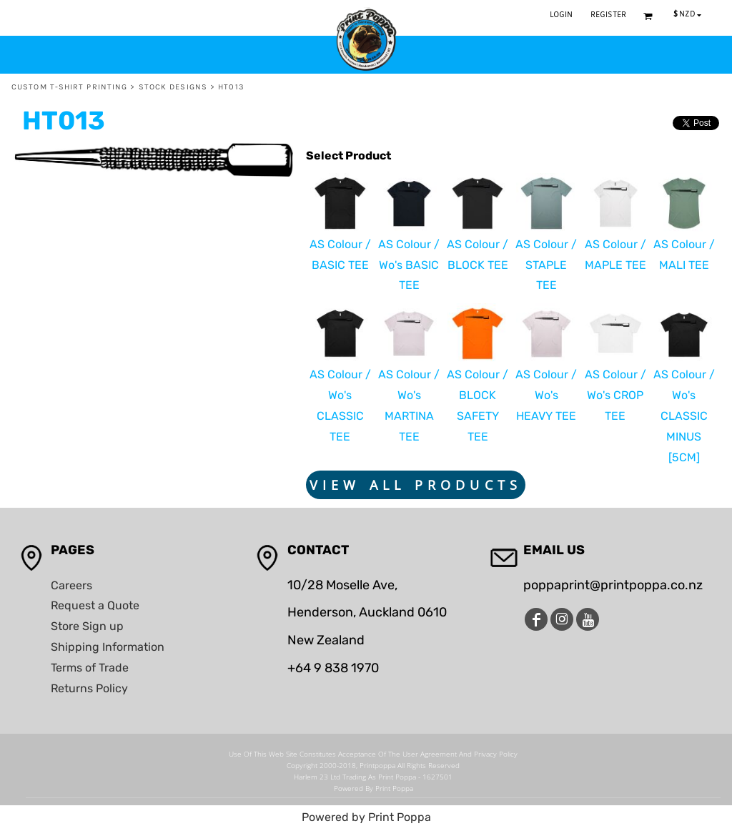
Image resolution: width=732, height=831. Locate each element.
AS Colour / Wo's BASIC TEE (409, 264)
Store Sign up (87, 626)
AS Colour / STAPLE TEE (546, 264)
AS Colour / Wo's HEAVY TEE (546, 395)
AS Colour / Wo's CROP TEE (615, 395)
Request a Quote (95, 605)
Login (561, 15)
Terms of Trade (90, 667)
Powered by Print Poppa (366, 817)
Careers (71, 585)
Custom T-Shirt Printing (69, 87)
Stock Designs (173, 87)
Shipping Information (107, 647)
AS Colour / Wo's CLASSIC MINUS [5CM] (684, 415)
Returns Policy (89, 688)
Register (608, 15)
